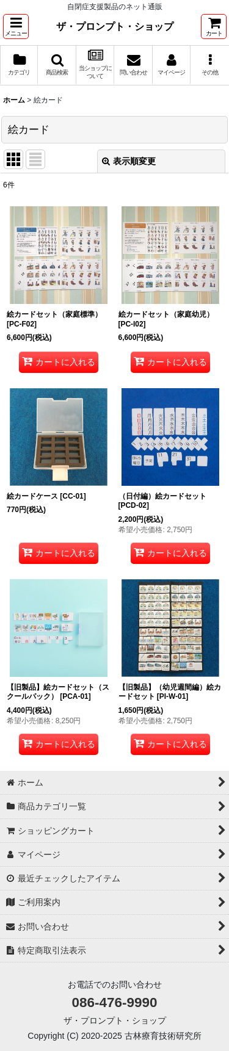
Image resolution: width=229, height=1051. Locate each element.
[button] (16, 26)
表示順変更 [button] (129, 161)
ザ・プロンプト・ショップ (114, 26)
